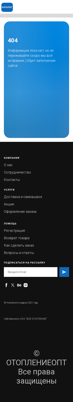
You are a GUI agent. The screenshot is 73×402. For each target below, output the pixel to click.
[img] (48, 5)
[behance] (19, 285)
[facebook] (6, 285)
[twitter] (12, 285)
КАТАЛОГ (7, 7)
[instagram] (25, 285)
